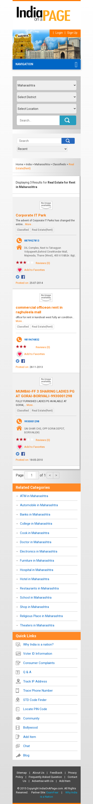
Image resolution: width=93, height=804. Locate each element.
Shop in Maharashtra (34, 607)
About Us (38, 772)
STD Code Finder (35, 700)
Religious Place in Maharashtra (41, 616)
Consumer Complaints (39, 663)
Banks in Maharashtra (35, 514)
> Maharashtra (41, 164)
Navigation (24, 64)
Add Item (29, 737)
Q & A (27, 672)
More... (29, 224)
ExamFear (52, 792)
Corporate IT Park (31, 215)
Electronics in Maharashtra (38, 551)
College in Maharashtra (36, 524)
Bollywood (30, 727)
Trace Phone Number (38, 690)
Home (19, 164)
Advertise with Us (42, 781)
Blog (26, 755)
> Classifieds (58, 164)
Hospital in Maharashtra (36, 570)
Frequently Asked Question (45, 777)
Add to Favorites (34, 269)
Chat (26, 746)
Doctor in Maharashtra (35, 542)
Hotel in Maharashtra (34, 579)
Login (59, 32)
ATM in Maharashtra (34, 496)
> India (28, 164)
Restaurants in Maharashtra (39, 588)
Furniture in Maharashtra (37, 560)
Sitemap (22, 772)
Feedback (56, 772)
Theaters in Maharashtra (37, 625)
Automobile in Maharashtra (39, 505)
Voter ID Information (37, 654)
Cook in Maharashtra (34, 533)
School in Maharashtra (36, 597)
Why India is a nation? (38, 644)
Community (31, 718)
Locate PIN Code (35, 709)
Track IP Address (35, 681)
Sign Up (72, 32)
